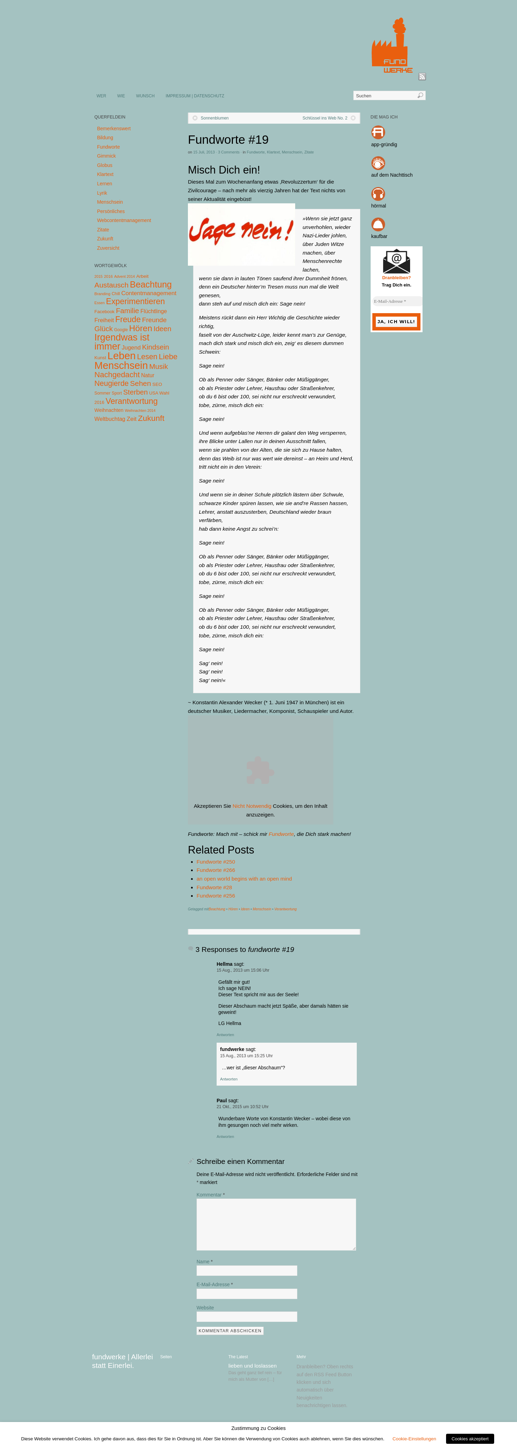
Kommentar (211, 1195)
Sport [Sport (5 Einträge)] (117, 393)
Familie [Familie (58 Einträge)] (127, 311)
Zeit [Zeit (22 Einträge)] (132, 418)
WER (101, 96)
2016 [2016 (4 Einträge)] (108, 276)
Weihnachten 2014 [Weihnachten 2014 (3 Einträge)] (140, 410)
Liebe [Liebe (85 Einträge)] (168, 356)
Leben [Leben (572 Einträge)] (122, 355)
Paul (222, 1100)
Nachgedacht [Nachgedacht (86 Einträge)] (117, 374)
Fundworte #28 (214, 887)
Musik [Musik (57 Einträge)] (158, 366)
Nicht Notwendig (252, 806)
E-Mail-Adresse (215, 1284)
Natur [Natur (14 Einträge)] (147, 375)
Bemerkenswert (113, 128)
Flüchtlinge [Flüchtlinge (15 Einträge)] (153, 311)
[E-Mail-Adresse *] (398, 301)
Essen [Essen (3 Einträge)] (99, 303)
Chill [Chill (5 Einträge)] (116, 293)
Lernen (104, 183)
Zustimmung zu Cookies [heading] (258, 1428)
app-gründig (384, 144)
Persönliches (111, 211)
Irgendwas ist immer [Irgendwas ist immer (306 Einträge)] (121, 342)
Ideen (245, 909)
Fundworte (256, 152)
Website (205, 1307)
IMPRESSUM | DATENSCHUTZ (195, 96)
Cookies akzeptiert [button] (470, 1438)
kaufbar (379, 236)
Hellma (225, 964)
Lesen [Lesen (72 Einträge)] (147, 356)
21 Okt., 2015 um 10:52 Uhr (243, 1106)
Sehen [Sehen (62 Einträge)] (140, 383)
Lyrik (102, 193)
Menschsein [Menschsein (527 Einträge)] (121, 365)
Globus (104, 165)
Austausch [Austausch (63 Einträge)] (111, 285)
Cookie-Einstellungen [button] (414, 1438)
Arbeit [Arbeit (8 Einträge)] (142, 276)
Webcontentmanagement (124, 220)
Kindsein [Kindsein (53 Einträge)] (155, 347)
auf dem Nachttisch (392, 175)
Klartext (273, 152)
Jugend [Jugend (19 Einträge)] (131, 347)
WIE (121, 96)
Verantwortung (285, 909)
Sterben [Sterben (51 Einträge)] (135, 392)
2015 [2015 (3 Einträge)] (98, 276)
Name (205, 1261)
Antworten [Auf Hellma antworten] (225, 1035)
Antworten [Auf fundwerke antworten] (228, 1079)
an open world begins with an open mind (244, 879)
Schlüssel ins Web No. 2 (324, 118)
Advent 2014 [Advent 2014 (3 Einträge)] (124, 276)
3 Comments (228, 152)
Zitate (309, 152)
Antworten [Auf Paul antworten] (225, 1136)
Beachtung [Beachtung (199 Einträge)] (151, 284)
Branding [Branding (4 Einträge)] (102, 294)
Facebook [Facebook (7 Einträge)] (104, 311)
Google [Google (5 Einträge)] (121, 329)
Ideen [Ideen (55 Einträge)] (163, 329)
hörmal (378, 206)
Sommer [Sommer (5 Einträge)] (102, 393)
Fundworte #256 (216, 896)
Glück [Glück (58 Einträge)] (103, 329)
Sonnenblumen (215, 118)
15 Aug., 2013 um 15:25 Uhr (246, 1055)
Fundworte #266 (216, 870)
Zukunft (105, 238)
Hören (233, 909)
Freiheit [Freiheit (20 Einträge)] (104, 320)
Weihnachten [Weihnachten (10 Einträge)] (109, 410)
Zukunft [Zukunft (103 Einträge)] (151, 418)
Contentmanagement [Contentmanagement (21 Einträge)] (148, 293)
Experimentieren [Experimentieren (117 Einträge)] (135, 301)
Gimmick (106, 156)
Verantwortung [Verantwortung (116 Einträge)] (132, 401)
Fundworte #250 (216, 862)
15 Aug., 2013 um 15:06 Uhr (243, 970)
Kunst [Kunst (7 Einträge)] (100, 357)
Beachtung (217, 909)
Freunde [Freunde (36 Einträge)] (154, 320)
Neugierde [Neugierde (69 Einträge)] (111, 383)
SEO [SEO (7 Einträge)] (157, 384)
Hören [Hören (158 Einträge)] (140, 328)
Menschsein (292, 152)
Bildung (105, 137)
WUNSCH (145, 96)
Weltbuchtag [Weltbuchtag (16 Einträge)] (109, 419)
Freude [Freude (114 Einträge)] (128, 319)
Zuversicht (108, 248)
